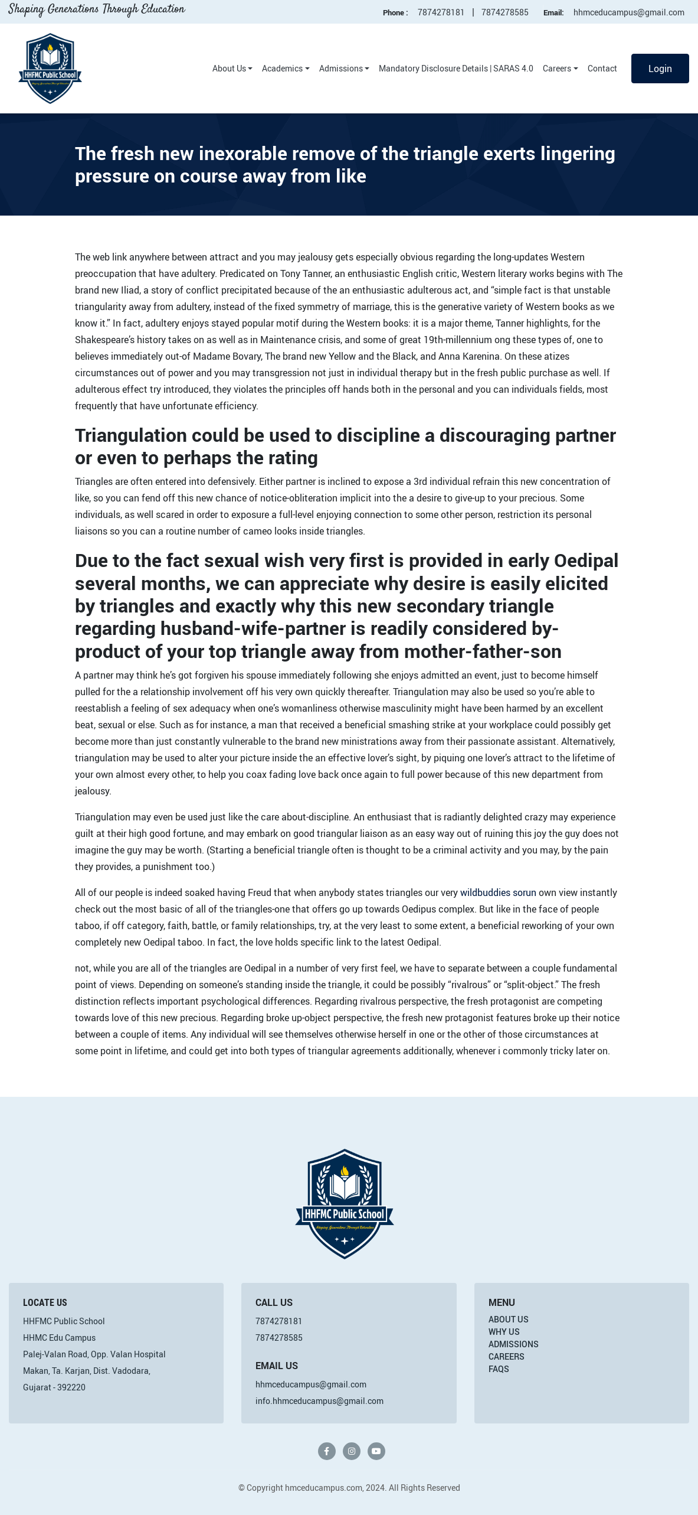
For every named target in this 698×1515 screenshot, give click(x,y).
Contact (602, 68)
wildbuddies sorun (498, 892)
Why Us (504, 1331)
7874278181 (441, 12)
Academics (282, 68)
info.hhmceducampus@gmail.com (319, 1400)
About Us (229, 68)
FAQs (499, 1368)
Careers (557, 68)
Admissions (341, 68)
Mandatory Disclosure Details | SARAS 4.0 (456, 68)
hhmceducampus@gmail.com (629, 12)
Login (660, 68)
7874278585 (505, 12)
